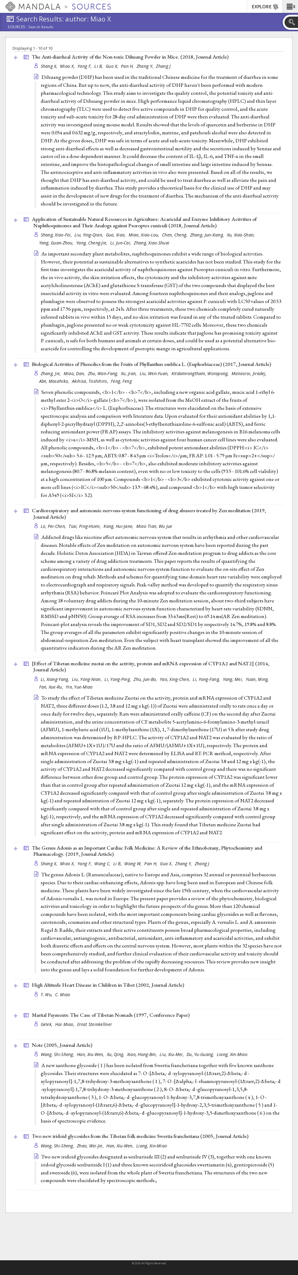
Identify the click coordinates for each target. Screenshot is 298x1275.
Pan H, (128, 66)
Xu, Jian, (129, 373)
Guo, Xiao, (116, 235)
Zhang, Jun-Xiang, (207, 235)
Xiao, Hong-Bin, (142, 1054)
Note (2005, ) (62, 1045)
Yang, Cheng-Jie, (92, 243)
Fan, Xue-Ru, (52, 687)
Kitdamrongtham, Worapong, (201, 373)
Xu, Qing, (116, 1054)
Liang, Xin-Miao (232, 1054)
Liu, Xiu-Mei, (172, 1054)
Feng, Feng (121, 381)
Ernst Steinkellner (94, 1024)
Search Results (41, 27)
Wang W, (133, 863)
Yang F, (85, 66)
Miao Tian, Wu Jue (154, 526)
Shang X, (49, 66)
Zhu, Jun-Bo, (146, 679)
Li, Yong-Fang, (207, 679)
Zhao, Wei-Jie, (91, 1146)
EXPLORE (265, 7)
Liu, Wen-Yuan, (155, 373)
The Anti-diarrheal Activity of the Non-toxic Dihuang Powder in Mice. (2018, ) (130, 56)
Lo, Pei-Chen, (54, 526)
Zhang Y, (145, 66)
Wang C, (102, 863)
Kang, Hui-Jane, (119, 526)
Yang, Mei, (233, 679)
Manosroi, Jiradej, (250, 373)
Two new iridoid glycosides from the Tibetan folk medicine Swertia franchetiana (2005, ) (140, 1136)
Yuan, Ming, (258, 679)
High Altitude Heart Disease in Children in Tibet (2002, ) (108, 984)
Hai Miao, (65, 1024)
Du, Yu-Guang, (201, 1054)
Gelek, (47, 1024)
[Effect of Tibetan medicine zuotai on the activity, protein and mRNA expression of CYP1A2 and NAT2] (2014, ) (151, 666)
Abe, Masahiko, (54, 381)
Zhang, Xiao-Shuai (151, 243)
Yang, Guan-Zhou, (57, 243)
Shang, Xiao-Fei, (57, 235)
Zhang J (163, 66)
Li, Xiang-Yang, (55, 679)
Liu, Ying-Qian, (89, 235)
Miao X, (68, 66)
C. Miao (62, 994)
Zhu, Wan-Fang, (103, 373)
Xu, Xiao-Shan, (241, 235)
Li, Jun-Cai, (121, 243)
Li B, (99, 66)
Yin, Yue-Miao (79, 687)
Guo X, (112, 66)
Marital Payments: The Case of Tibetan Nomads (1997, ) (111, 1015)
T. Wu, (47, 994)
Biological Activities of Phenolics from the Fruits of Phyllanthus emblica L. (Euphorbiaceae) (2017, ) (151, 364)
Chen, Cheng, (175, 235)
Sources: (17, 27)
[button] (290, 6)
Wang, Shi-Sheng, (58, 1054)
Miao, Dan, (75, 373)
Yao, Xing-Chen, (175, 679)
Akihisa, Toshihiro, (91, 381)
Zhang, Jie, (51, 373)
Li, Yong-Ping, (118, 679)
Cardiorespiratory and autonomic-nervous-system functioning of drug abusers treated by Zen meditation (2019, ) (149, 513)
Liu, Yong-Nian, (87, 679)
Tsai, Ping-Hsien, (85, 526)
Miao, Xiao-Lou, (144, 235)
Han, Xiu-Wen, (91, 1054)
